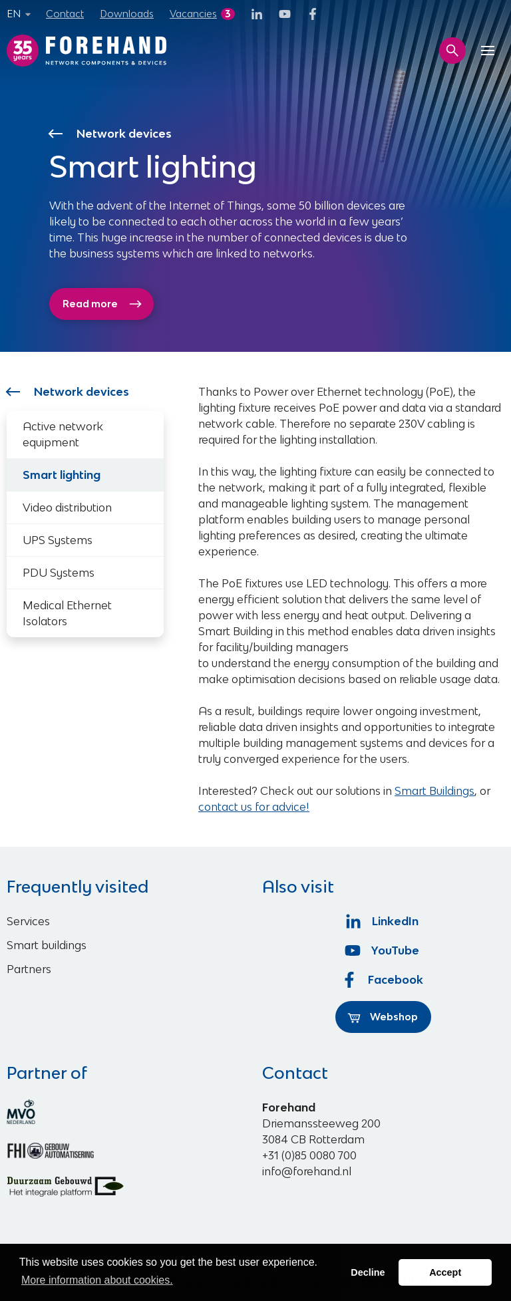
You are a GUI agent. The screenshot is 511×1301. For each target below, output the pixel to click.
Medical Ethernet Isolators (67, 613)
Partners (29, 969)
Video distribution (67, 507)
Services (28, 921)
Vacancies (193, 13)
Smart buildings (46, 945)
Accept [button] (445, 1272)
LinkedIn (383, 921)
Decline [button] (368, 1272)
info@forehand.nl (306, 1171)
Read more (102, 304)
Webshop (382, 1017)
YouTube (383, 950)
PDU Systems (58, 572)
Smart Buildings (434, 790)
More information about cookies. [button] (97, 1280)
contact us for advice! (253, 806)
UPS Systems (57, 540)
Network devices (110, 134)
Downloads (127, 13)
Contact (65, 13)
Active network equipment (63, 434)
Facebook (383, 980)
